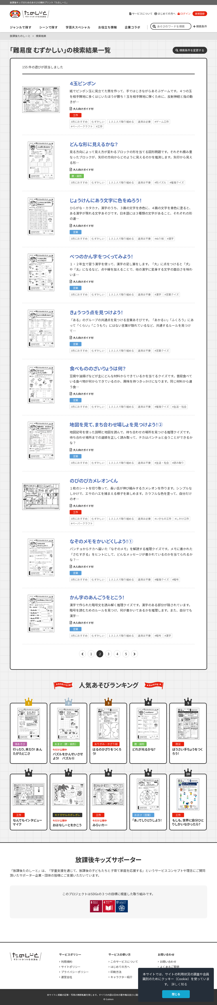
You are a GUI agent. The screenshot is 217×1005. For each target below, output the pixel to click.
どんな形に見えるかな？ (94, 144)
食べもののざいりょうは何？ (98, 368)
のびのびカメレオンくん (94, 480)
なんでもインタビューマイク (27, 822)
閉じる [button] (176, 994)
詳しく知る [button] (179, 984)
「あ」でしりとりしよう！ (147, 820)
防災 (178, 744)
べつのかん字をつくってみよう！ (101, 256)
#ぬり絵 (159, 238)
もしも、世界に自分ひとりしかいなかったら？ (188, 822)
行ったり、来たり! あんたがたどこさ (27, 751)
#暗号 (175, 579)
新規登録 (200, 13)
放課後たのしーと (20, 36)
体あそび (20, 744)
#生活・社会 (179, 406)
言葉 (75, 232)
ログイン (184, 13)
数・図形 (77, 176)
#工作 (99, 126)
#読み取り (178, 463)
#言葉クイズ (172, 294)
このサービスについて (124, 962)
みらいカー (100, 824)
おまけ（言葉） (143, 815)
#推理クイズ (177, 182)
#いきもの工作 (163, 518)
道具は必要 (144, 121)
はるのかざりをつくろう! (107, 751)
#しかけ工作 (182, 518)
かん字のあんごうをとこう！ (97, 597)
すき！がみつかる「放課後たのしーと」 (29, 14)
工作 (75, 115)
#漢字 (170, 238)
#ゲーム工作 (162, 121)
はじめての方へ (165, 13)
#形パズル (160, 182)
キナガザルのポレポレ (67, 815)
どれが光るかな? (143, 749)
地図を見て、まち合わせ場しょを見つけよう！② (116, 424)
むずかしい (98, 121)
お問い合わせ (168, 962)
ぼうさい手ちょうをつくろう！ (187, 751)
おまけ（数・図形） (66, 744)
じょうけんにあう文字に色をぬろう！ (106, 200)
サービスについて (140, 13)
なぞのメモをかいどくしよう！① (101, 541)
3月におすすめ (79, 121)
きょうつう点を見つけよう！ (96, 312)
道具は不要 (144, 182)
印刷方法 (116, 972)
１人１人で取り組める (121, 121)
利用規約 (66, 962)
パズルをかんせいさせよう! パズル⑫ (68, 756)
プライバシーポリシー (75, 972)
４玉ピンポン (83, 83)
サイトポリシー (70, 967)
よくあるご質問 (169, 967)
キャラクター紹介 (121, 977)
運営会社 (66, 977)
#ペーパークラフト (82, 126)
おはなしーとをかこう (67, 824)
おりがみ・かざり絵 (106, 744)
